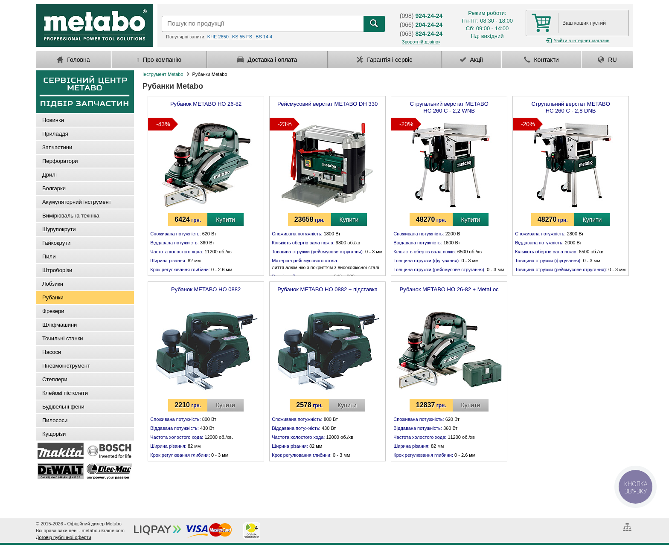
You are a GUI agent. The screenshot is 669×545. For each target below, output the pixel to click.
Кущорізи (54, 434)
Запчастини (57, 147)
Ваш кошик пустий (584, 23)
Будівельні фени (63, 406)
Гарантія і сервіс (384, 59)
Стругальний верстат (449, 106)
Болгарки (54, 188)
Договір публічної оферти (63, 537)
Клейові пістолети (65, 393)
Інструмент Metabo (163, 74)
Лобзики (52, 284)
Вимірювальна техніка (70, 215)
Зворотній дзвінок (421, 41)
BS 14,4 (264, 36)
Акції (471, 59)
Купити (225, 219)
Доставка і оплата (267, 59)
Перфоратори (60, 161)
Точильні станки (62, 338)
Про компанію (159, 60)
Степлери (54, 379)
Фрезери (53, 311)
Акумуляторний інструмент (76, 202)
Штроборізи (57, 270)
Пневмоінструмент (66, 365)
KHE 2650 (218, 36)
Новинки (53, 120)
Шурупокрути (59, 229)
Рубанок (205, 104)
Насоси (51, 352)
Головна (73, 59)
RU (607, 59)
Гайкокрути (56, 243)
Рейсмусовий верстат (327, 104)
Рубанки (53, 297)
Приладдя (55, 133)
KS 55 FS (242, 36)
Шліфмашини (59, 325)
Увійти (577, 41)
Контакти (541, 59)
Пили (48, 256)
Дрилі (49, 174)
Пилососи (54, 420)
